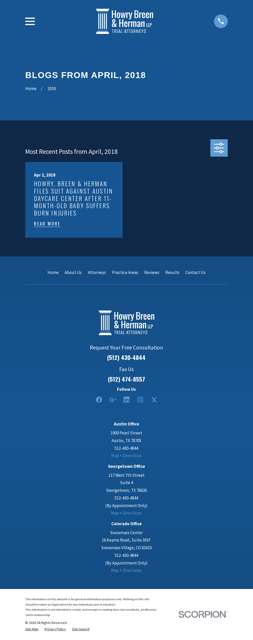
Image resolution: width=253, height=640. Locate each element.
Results (172, 272)
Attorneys (97, 272)
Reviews (151, 272)
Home (53, 272)
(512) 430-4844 (126, 357)
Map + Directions (126, 455)
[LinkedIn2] (127, 400)
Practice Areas (125, 272)
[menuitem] (32, 629)
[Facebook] (99, 400)
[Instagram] (140, 400)
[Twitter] (154, 400)
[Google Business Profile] (113, 400)
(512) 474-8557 (126, 379)
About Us (73, 272)
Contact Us (195, 272)
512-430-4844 (126, 448)
